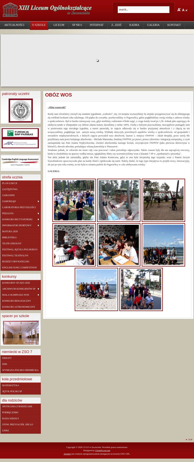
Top (190, 439)
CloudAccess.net (102, 450)
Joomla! (67, 454)
